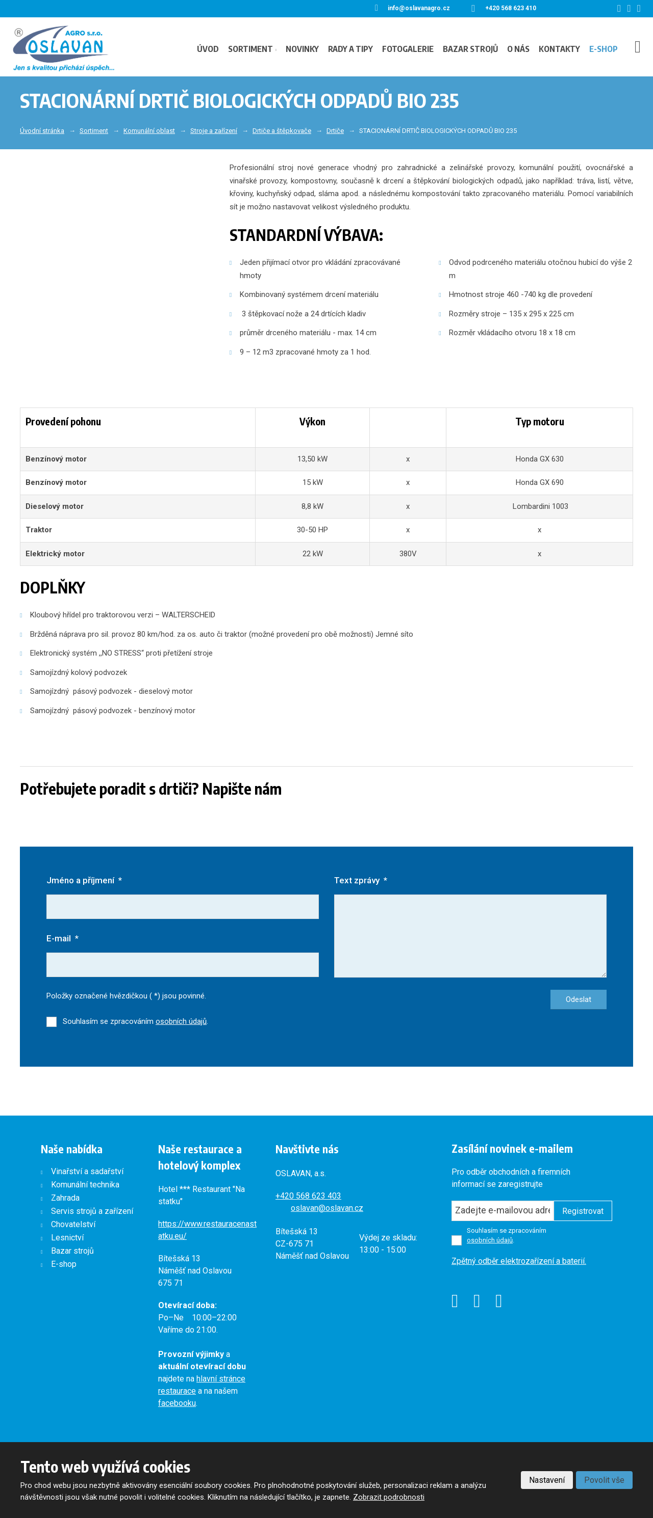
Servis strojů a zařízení (92, 1211)
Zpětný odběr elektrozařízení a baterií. (518, 1261)
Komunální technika (85, 1185)
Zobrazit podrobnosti (388, 1497)
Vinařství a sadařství (87, 1172)
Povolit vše (604, 1480)
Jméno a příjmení (84, 880)
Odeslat (578, 1000)
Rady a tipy (350, 49)
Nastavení (547, 1480)
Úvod (208, 49)
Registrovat (583, 1211)
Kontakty (559, 49)
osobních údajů (181, 1021)
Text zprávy (360, 880)
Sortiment (250, 49)
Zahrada (65, 1198)
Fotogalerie (408, 49)
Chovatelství (73, 1225)
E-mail (62, 938)
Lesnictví (67, 1238)
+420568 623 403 (308, 1196)
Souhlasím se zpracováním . (135, 1021)
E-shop (603, 49)
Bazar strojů (470, 49)
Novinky (302, 49)
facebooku (177, 1403)
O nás (518, 49)
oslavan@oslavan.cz (327, 1208)
